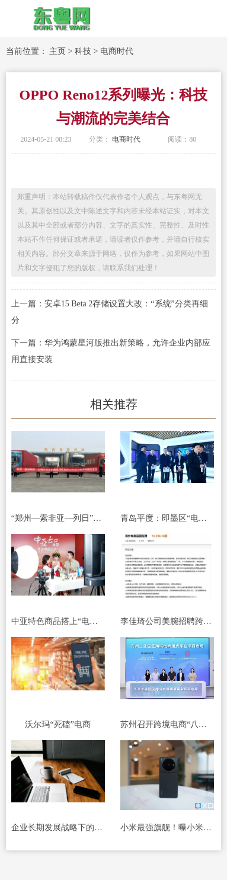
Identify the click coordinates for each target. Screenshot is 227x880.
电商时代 (116, 51)
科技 (83, 51)
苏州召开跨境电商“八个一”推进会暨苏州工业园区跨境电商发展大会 (167, 724)
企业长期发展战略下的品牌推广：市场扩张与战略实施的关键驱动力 (58, 827)
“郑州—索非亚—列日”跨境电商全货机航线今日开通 (58, 518)
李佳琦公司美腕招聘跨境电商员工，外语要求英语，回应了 (167, 621)
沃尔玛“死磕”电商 (57, 724)
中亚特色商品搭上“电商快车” (58, 621)
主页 (57, 51)
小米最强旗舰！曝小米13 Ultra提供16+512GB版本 (167, 827)
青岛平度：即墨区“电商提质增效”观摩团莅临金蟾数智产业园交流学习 (167, 518)
